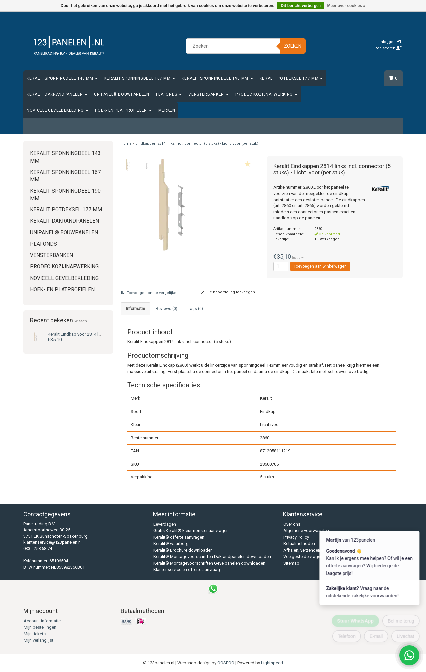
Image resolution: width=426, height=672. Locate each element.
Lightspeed (272, 662)
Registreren (388, 48)
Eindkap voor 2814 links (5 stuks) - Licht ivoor (97, 334)
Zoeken (292, 46)
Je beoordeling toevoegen (228, 292)
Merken (166, 110)
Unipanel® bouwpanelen (121, 94)
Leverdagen (164, 524)
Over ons (291, 524)
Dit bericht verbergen (301, 5)
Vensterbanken (208, 94)
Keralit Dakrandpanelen (57, 94)
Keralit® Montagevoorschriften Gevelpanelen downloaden (209, 563)
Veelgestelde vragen (302, 556)
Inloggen (390, 42)
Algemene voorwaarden (306, 530)
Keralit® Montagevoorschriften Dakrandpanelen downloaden (212, 556)
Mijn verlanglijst (38, 640)
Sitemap (291, 563)
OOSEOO (225, 662)
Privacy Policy (296, 537)
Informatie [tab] (135, 308)
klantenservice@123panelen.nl (52, 542)
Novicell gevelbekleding (57, 110)
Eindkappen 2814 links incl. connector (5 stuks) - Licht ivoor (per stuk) (196, 143)
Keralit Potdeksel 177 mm (291, 78)
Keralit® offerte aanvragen (178, 537)
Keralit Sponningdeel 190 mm (217, 78)
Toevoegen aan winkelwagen (320, 266)
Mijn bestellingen (40, 627)
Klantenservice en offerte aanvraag (186, 569)
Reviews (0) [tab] (166, 308)
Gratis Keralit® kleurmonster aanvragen (191, 530)
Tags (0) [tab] (195, 308)
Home (126, 143)
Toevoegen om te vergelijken (150, 293)
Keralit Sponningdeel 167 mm (139, 78)
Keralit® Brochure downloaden (183, 550)
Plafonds (169, 94)
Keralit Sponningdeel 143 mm (62, 78)
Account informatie (42, 620)
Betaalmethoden (299, 543)
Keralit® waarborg (171, 543)
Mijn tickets (35, 633)
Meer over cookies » (346, 5)
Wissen (80, 321)
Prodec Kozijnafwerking (266, 94)
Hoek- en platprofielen (123, 110)
